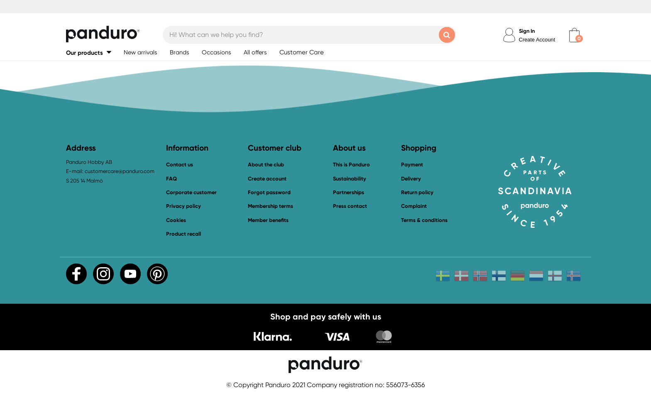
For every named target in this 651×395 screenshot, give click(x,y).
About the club (266, 164)
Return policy (417, 192)
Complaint (414, 206)
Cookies (176, 220)
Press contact (350, 206)
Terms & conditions (424, 220)
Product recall (183, 234)
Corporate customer (191, 192)
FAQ (171, 179)
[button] (88, 52)
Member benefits (268, 220)
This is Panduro (351, 164)
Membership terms (270, 206)
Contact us (179, 164)
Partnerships (348, 192)
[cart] (574, 35)
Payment (412, 164)
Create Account (537, 40)
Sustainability (349, 179)
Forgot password (269, 192)
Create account (267, 179)
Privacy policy (183, 206)
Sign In (527, 31)
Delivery (411, 179)
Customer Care (301, 52)
